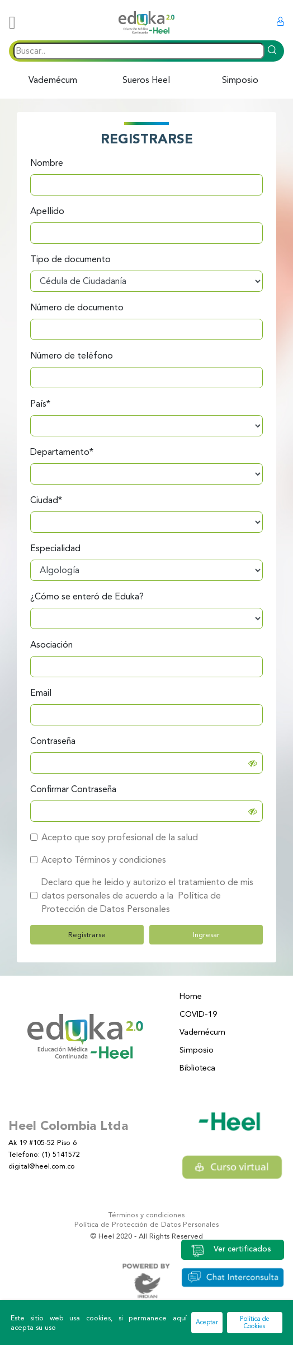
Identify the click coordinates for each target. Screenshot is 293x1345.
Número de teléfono (71, 355)
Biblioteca (197, 1068)
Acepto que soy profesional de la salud (119, 837)
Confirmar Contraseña (73, 789)
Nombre (46, 162)
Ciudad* (46, 500)
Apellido (47, 211)
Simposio (240, 80)
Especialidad (55, 548)
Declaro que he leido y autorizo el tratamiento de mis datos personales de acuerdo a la (147, 895)
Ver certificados (230, 1250)
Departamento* (61, 451)
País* (40, 403)
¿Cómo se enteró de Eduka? (87, 596)
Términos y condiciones (146, 1215)
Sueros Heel (146, 80)
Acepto (56, 859)
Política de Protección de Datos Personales (146, 1224)
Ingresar (206, 934)
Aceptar (207, 1322)
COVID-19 (198, 1014)
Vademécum (53, 80)
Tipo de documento (70, 259)
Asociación (51, 644)
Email (40, 692)
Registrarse (87, 934)
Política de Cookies (255, 1322)
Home (190, 996)
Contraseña (52, 741)
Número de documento (77, 307)
